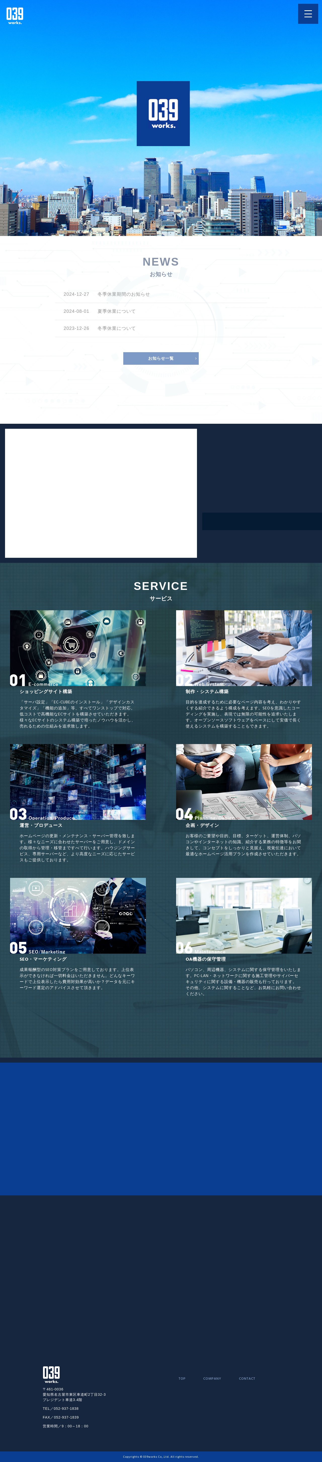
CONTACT (247, 1379)
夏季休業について (117, 311)
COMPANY (212, 1379)
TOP (182, 1379)
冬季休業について (117, 328)
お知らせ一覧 (161, 358)
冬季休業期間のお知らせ (124, 294)
